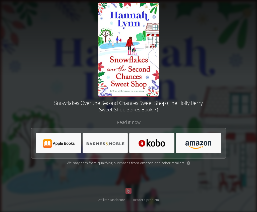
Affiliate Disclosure (111, 200)
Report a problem (146, 200)
